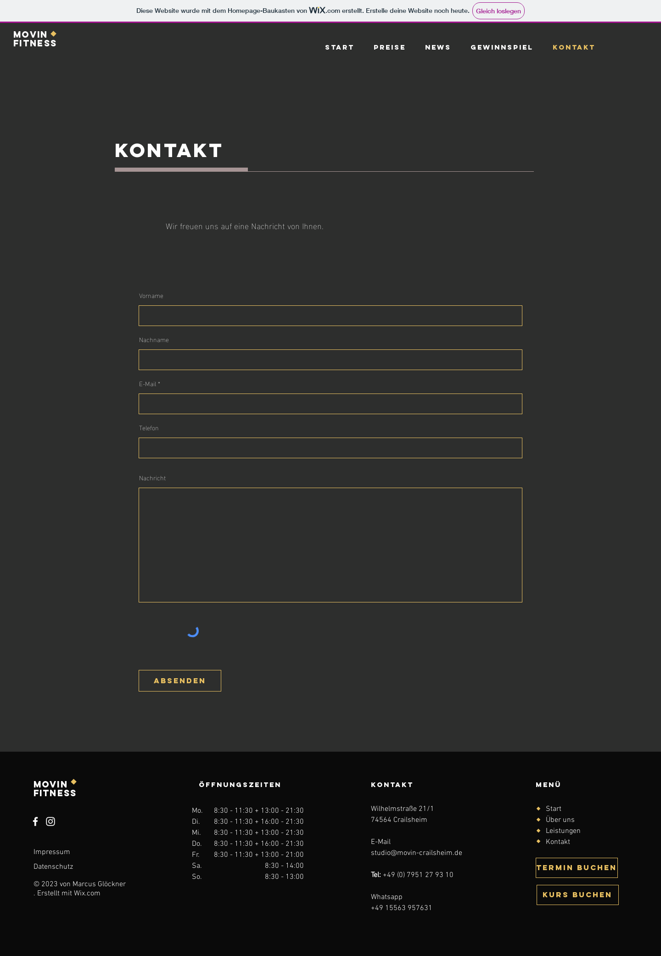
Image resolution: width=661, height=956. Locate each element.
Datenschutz (53, 867)
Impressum (52, 852)
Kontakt (558, 842)
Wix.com (87, 893)
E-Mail (147, 383)
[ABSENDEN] (180, 681)
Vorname (151, 295)
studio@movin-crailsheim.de (416, 853)
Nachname (154, 339)
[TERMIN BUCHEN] (577, 868)
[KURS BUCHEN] (578, 895)
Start (553, 809)
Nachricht (152, 477)
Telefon (149, 427)
